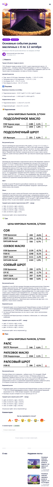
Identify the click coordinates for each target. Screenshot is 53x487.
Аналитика (6, 39)
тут (26, 215)
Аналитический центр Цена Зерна (15, 53)
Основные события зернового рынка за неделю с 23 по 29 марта (45, 478)
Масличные (15, 39)
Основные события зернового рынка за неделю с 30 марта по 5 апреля (45, 462)
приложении (17, 308)
